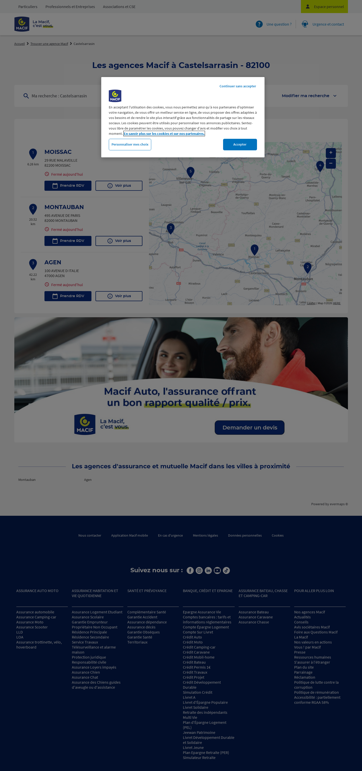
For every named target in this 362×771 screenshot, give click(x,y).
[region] (183, 117)
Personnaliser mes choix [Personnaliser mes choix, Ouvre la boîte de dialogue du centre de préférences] (130, 144)
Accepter (239, 144)
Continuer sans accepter (238, 86)
